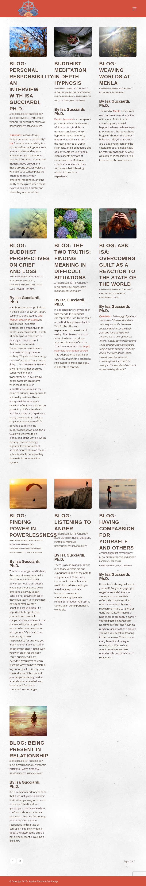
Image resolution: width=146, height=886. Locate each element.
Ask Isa (103, 293)
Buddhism (66, 92)
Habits (24, 769)
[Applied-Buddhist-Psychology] (28, 8)
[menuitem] (134, 8)
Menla (116, 111)
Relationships (34, 126)
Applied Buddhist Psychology (26, 114)
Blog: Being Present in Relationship (29, 749)
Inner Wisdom (83, 96)
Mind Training (77, 101)
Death (31, 281)
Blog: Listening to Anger (72, 522)
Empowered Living (26, 118)
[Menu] (134, 8)
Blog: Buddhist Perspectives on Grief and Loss (30, 258)
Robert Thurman (115, 92)
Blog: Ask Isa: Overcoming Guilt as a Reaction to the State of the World (117, 265)
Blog (12, 118)
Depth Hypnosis (81, 92)
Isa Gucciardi (26, 122)
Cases (76, 287)
